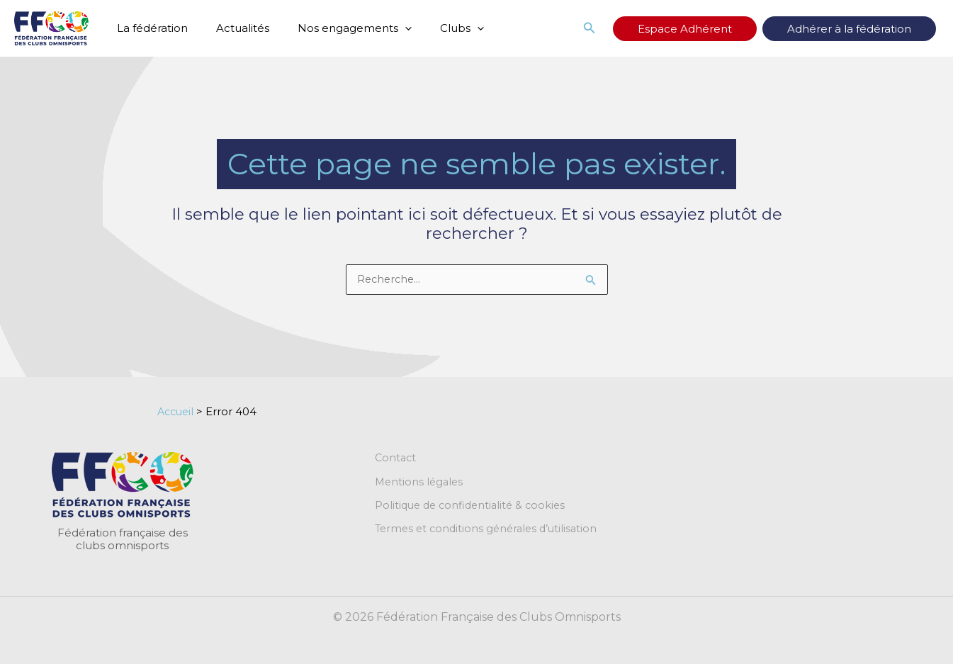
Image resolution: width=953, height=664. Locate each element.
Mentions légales (420, 483)
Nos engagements (337, 28)
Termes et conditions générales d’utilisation (490, 531)
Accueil (177, 412)
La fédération (148, 28)
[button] (387, 28)
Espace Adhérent (727, 28)
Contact (396, 459)
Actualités (232, 28)
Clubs (437, 28)
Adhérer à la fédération (863, 28)
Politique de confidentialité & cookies (474, 507)
